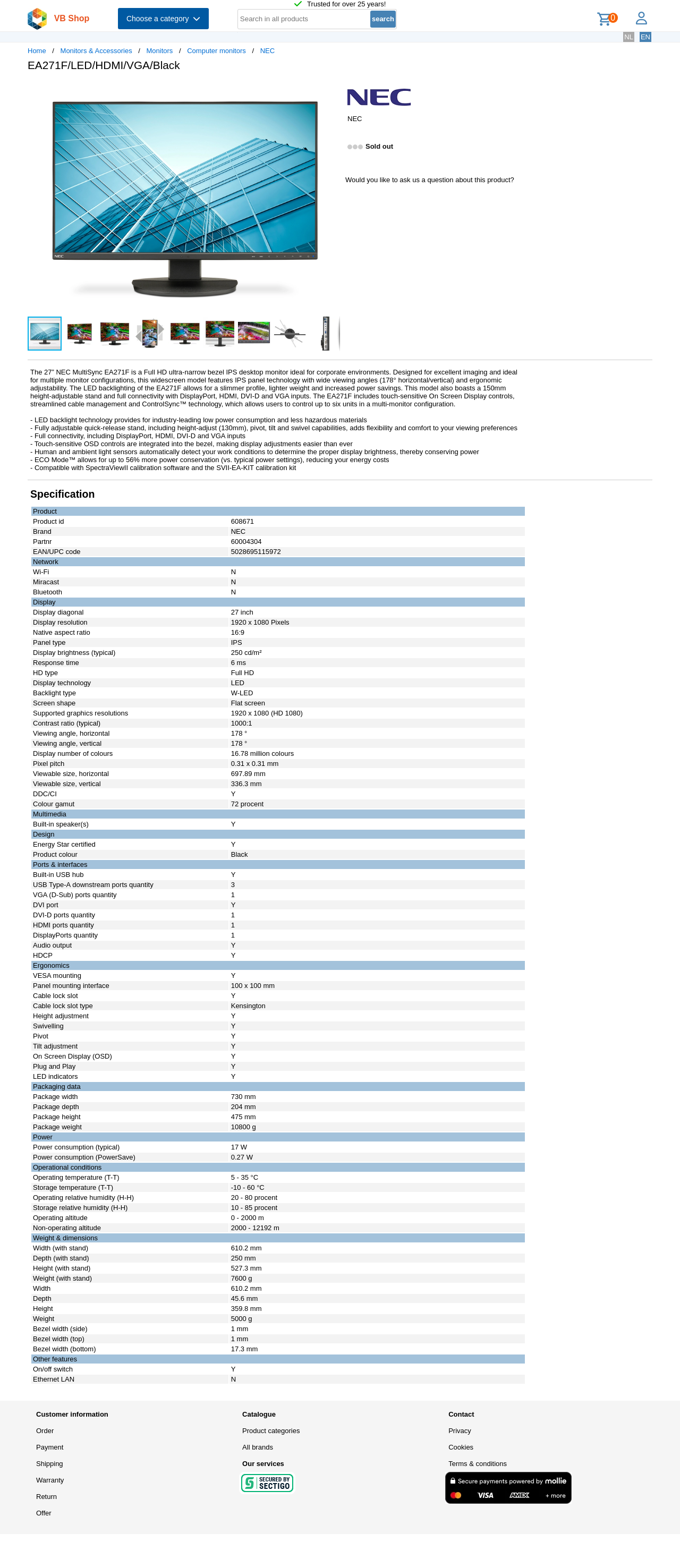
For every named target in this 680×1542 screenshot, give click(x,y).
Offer (44, 1513)
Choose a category (163, 18)
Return (46, 1497)
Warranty (50, 1480)
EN (645, 37)
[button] (330, 90)
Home (37, 51)
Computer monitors (216, 51)
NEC (267, 51)
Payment (49, 1447)
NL (628, 37)
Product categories (271, 1431)
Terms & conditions (477, 1464)
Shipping (49, 1464)
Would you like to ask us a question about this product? (429, 180)
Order (45, 1431)
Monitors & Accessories (96, 51)
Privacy (459, 1431)
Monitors (160, 51)
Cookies (460, 1447)
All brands (257, 1447)
